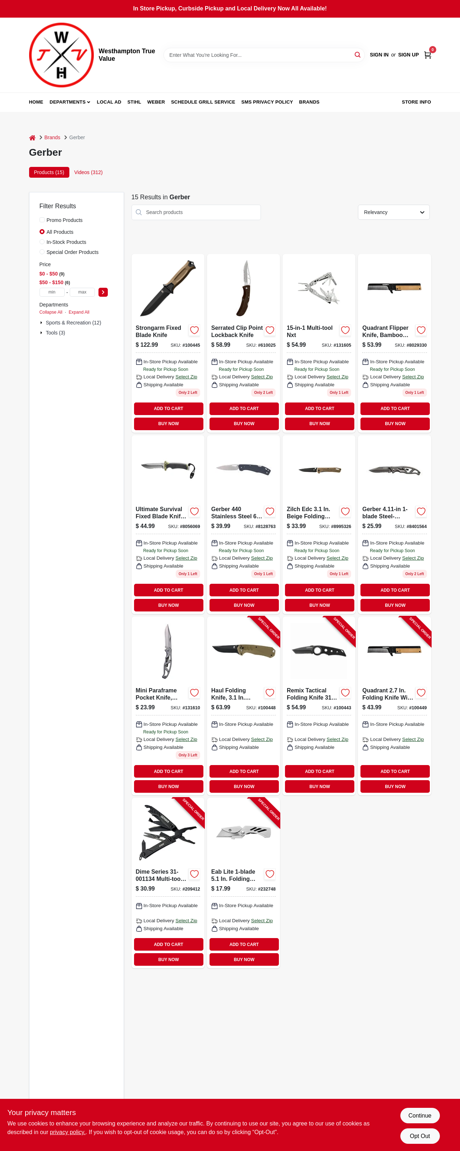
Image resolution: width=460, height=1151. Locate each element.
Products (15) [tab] (49, 172)
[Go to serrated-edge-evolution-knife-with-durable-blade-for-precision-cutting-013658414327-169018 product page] (394, 343)
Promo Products (65, 220)
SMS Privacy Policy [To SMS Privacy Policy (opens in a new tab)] (267, 102)
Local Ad (109, 102)
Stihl (134, 102)
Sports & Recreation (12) (73, 323)
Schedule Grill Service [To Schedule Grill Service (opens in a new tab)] (203, 102)
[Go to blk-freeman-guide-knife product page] (168, 524)
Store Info (416, 102)
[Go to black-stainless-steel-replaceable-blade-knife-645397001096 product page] (243, 524)
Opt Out (420, 1136)
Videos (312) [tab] (88, 172)
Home (36, 102)
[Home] (32, 137)
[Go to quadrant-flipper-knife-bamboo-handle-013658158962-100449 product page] (394, 706)
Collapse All (51, 312)
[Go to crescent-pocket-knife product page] (318, 524)
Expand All (79, 312)
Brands (309, 102)
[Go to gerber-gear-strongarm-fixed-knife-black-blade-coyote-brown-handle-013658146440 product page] (168, 343)
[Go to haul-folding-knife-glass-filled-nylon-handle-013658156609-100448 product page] (243, 706)
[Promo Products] (42, 219)
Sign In (379, 55)
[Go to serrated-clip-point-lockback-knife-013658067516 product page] (243, 343)
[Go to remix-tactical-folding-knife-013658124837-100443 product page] (318, 706)
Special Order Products (73, 252)
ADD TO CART (168, 408)
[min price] (52, 292)
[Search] (358, 54)
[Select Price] (103, 292)
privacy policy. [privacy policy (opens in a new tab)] (68, 1132)
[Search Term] (264, 55)
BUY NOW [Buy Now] (168, 423)
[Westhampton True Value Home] (61, 55)
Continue (419, 1116)
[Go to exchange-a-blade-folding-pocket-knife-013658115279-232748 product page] (243, 883)
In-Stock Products (67, 242)
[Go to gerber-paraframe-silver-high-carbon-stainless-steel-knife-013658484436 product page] (394, 524)
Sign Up (408, 55)
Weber (156, 102)
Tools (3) (55, 333)
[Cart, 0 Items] (427, 55)
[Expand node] (42, 322)
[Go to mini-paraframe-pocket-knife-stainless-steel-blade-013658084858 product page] (168, 706)
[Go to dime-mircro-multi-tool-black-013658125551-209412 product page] (168, 883)
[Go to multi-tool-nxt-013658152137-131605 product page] (318, 343)
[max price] (82, 292)
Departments (68, 102)
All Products (60, 232)
